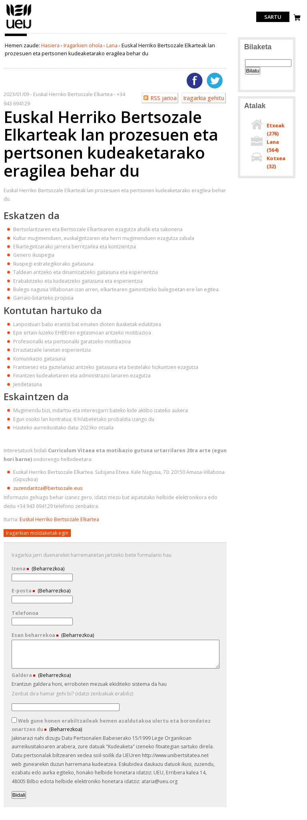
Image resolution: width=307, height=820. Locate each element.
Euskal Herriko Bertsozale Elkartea (59, 519)
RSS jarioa (163, 98)
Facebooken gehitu (195, 81)
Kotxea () (276, 162)
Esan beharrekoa (34, 635)
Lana (112, 45)
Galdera (22, 675)
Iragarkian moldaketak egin (37, 533)
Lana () (273, 145)
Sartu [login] (272, 16)
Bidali (19, 795)
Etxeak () (276, 129)
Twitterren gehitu (215, 81)
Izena (19, 568)
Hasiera (50, 45)
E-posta (22, 590)
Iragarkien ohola (83, 45)
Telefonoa (25, 613)
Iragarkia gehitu (203, 98)
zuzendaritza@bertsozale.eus (47, 488)
